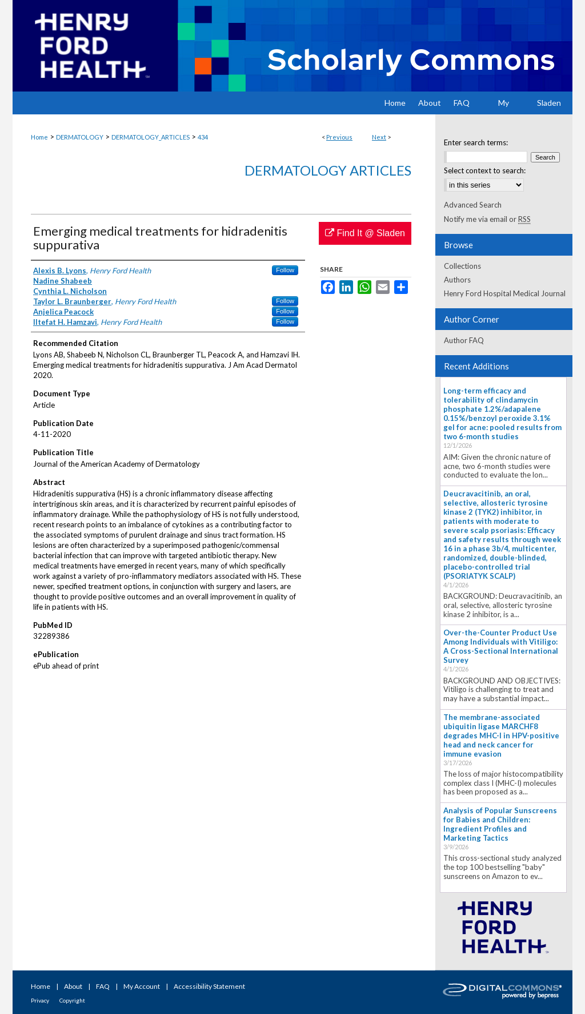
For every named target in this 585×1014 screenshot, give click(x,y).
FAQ (103, 986)
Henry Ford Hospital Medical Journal (505, 293)
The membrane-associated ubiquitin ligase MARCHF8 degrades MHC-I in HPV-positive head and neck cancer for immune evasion (501, 735)
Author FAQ (464, 340)
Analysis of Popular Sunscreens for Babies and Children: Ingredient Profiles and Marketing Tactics (500, 824)
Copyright (72, 1000)
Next (379, 137)
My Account (141, 986)
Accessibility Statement (209, 986)
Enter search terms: (476, 142)
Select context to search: (485, 170)
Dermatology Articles (328, 170)
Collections (462, 266)
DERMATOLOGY (79, 137)
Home (39, 137)
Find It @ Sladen (365, 233)
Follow (285, 270)
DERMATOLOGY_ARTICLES (150, 137)
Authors (457, 279)
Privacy (40, 1000)
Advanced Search (473, 204)
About (73, 986)
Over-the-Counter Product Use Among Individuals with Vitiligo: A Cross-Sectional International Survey (500, 646)
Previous (339, 137)
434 (203, 137)
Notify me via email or (487, 219)
